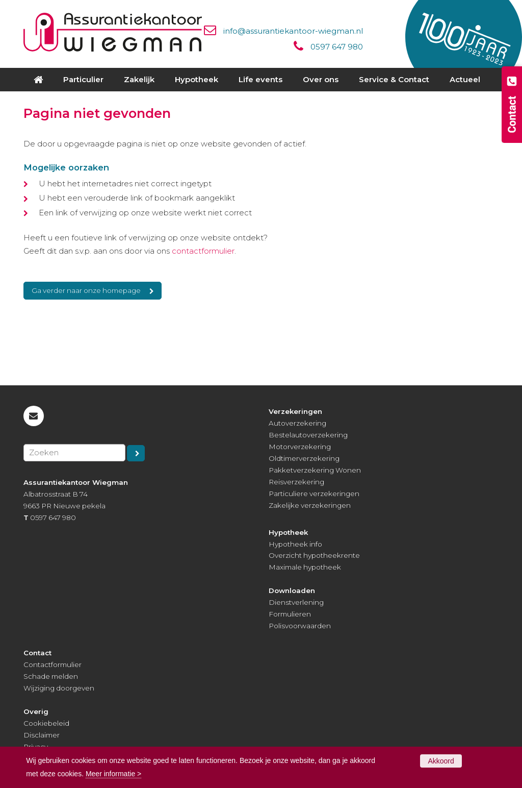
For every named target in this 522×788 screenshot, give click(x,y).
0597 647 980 (336, 47)
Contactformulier (52, 664)
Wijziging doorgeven (58, 688)
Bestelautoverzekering (308, 435)
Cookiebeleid (46, 723)
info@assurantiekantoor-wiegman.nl (293, 31)
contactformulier (203, 251)
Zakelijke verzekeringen (310, 505)
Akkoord (441, 761)
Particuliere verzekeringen (314, 493)
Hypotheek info (295, 544)
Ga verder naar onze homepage (86, 290)
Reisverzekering (296, 482)
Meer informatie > (113, 774)
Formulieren (290, 614)
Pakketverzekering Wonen (315, 470)
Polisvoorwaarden (300, 626)
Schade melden (50, 676)
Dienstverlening (296, 602)
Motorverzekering (300, 446)
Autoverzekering (297, 423)
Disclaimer (41, 735)
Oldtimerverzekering (304, 458)
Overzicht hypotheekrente (314, 555)
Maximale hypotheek (305, 567)
